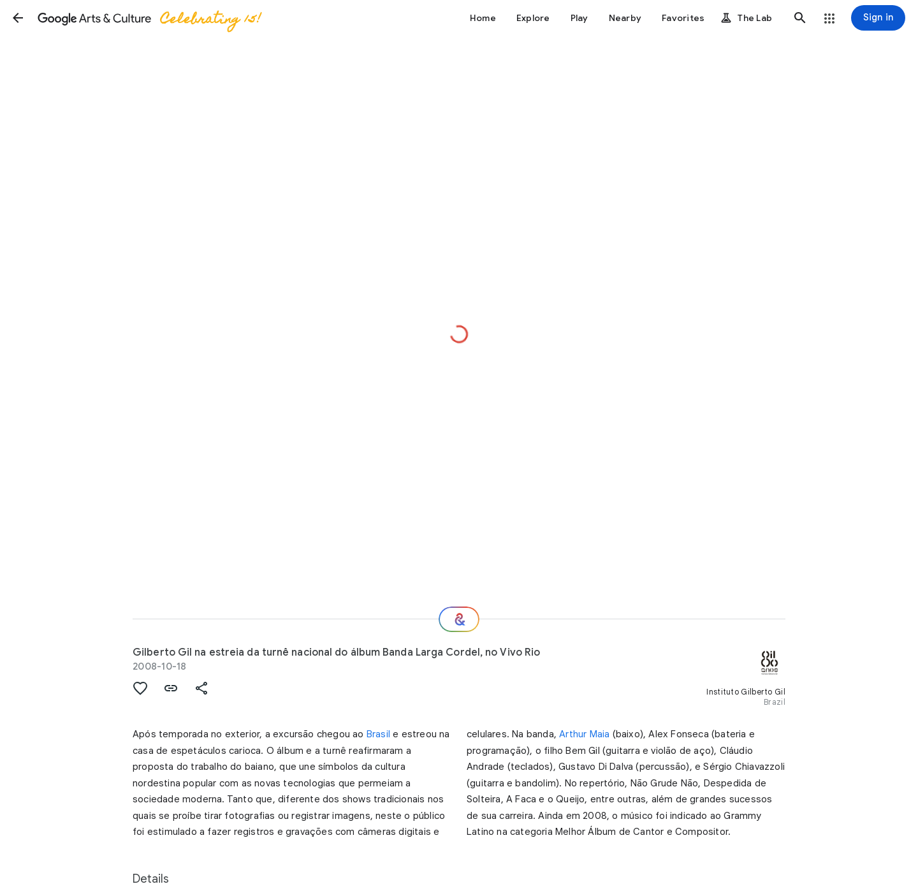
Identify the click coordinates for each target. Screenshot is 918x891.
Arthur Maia (584, 734)
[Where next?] (459, 619)
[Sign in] (878, 18)
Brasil (378, 734)
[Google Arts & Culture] (148, 18)
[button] (18, 18)
